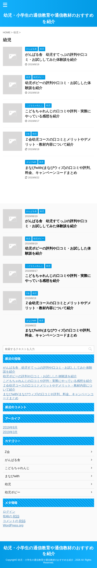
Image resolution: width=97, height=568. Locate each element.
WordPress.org (13, 525)
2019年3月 (10, 432)
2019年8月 (10, 427)
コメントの (14, 521)
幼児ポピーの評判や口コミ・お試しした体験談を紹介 (40, 376)
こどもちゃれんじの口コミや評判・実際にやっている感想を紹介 (47, 381)
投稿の (11, 516)
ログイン (9, 511)
